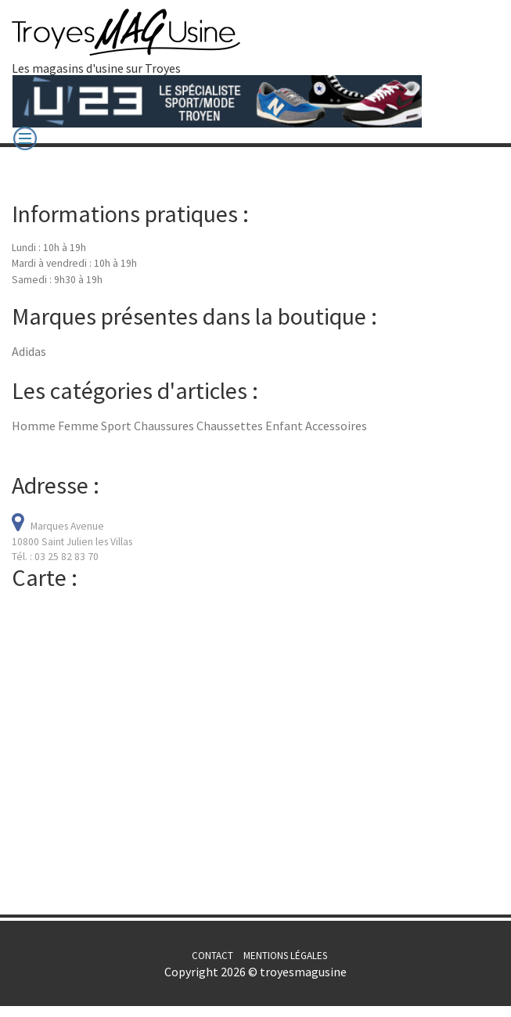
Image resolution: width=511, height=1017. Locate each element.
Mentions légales (285, 955)
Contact (212, 955)
